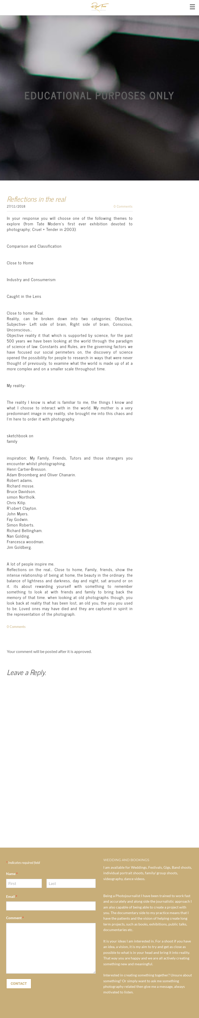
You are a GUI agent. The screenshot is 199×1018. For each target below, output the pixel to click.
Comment (15, 918)
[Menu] (192, 6)
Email (11, 896)
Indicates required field (23, 862)
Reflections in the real (36, 198)
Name (12, 873)
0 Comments (123, 206)
